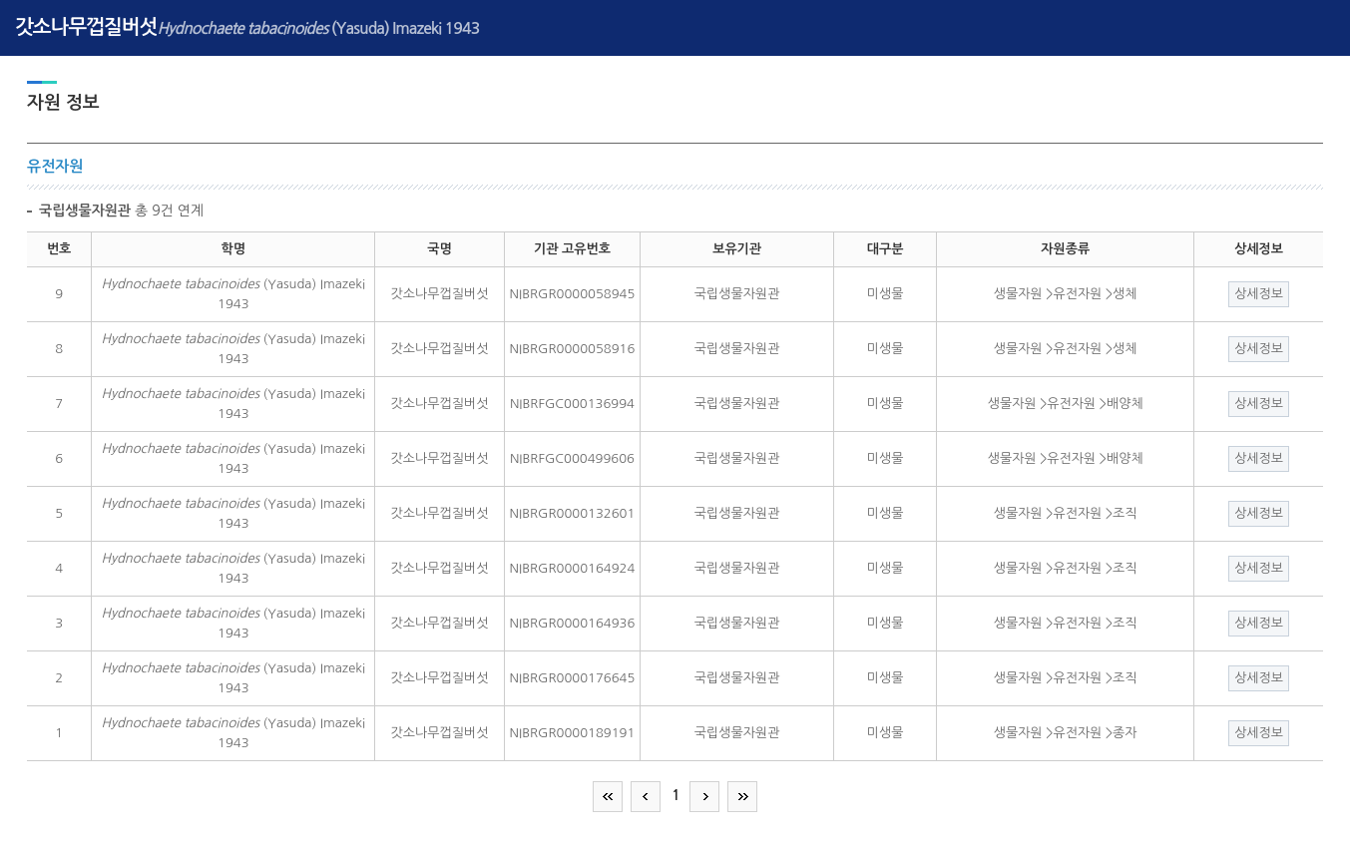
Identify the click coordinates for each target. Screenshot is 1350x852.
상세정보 (1258, 293)
